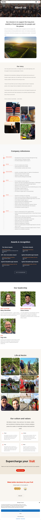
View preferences (20, 516)
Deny (20, 513)
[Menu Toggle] (39, 1)
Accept (20, 510)
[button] (39, 502)
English (20, 495)
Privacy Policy (23, 518)
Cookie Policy (18, 518)
